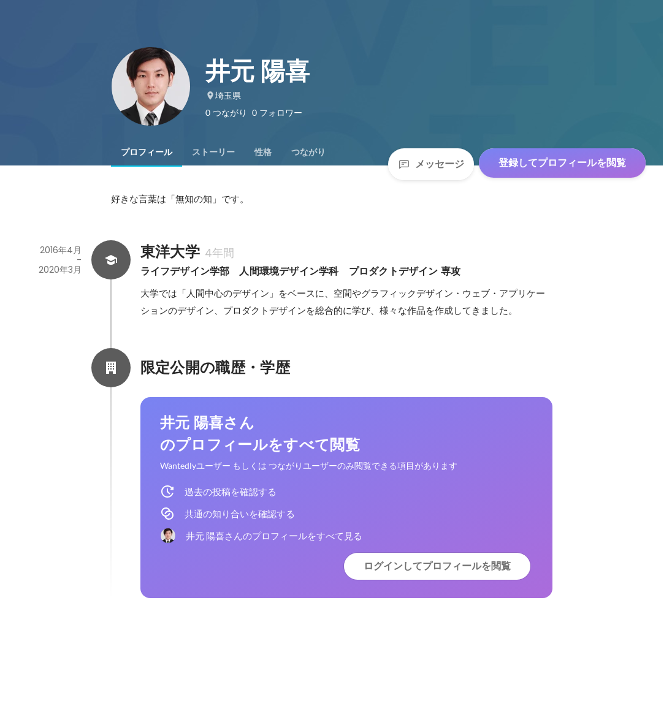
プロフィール (146, 152)
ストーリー (213, 152)
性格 (263, 152)
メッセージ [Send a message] (431, 164)
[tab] (146, 152)
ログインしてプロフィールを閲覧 (437, 566)
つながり (308, 152)
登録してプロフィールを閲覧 (562, 163)
